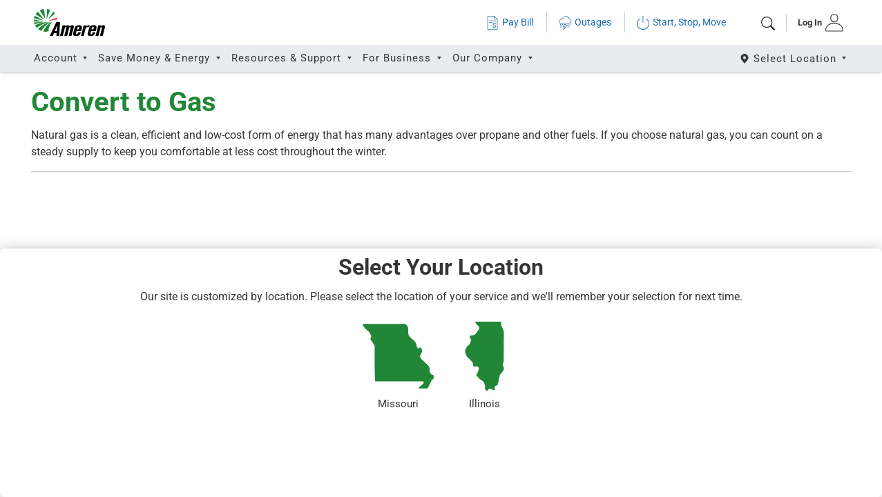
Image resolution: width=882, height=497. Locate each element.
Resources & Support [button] (288, 58)
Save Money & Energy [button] (155, 58)
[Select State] (794, 58)
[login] (816, 23)
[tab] (816, 23)
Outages (584, 22)
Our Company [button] (489, 58)
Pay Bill (509, 22)
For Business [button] (398, 58)
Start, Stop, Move (681, 22)
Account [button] (57, 58)
